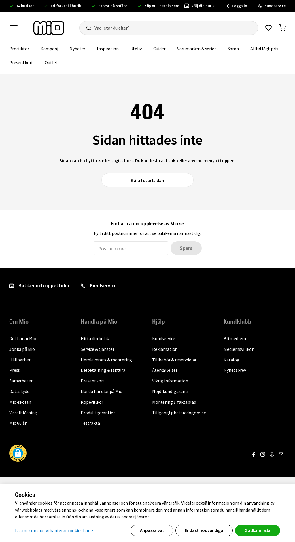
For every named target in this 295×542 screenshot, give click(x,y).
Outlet (54, 62)
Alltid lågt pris (267, 48)
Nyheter (80, 48)
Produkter (22, 48)
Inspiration (110, 48)
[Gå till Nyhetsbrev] (281, 454)
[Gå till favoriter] (268, 28)
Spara (186, 248)
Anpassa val (151, 530)
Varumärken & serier (199, 48)
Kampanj (52, 48)
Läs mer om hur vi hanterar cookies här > (54, 530)
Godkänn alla (258, 530)
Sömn (236, 48)
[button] (18, 454)
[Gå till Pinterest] (272, 454)
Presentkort (24, 62)
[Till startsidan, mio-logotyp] (48, 28)
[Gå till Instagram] (262, 454)
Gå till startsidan (147, 180)
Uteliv (139, 48)
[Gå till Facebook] (253, 454)
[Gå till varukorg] (282, 28)
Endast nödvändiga (204, 530)
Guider (162, 48)
